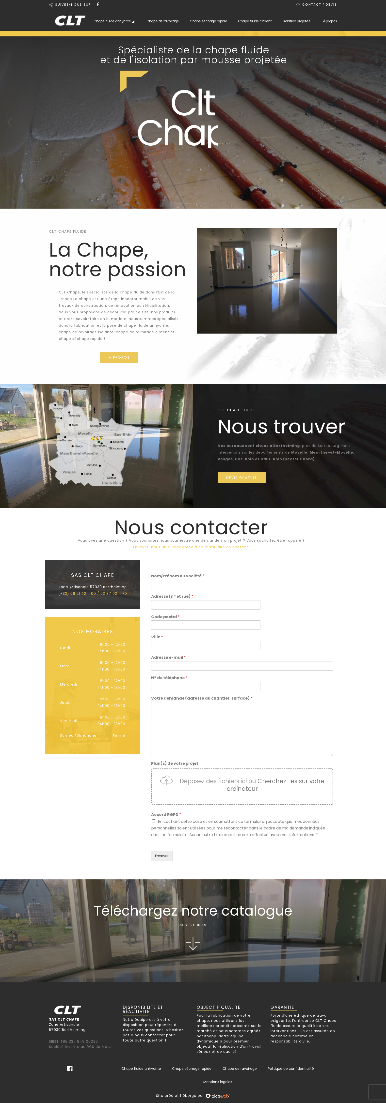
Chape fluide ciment (255, 21)
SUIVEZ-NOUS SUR (73, 4)
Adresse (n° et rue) (172, 596)
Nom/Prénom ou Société (177, 576)
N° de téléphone (169, 678)
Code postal (165, 617)
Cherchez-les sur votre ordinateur (275, 785)
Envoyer (162, 855)
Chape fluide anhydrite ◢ (114, 21)
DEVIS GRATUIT (241, 477)
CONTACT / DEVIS (319, 4)
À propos (330, 21)
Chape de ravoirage (162, 21)
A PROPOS (119, 357)
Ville (157, 637)
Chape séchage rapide (208, 21)
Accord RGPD (166, 814)
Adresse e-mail (168, 657)
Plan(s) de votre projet (174, 763)
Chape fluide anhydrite (141, 1068)
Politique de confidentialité (291, 1068)
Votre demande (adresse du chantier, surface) (201, 698)
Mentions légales (217, 1081)
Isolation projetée (297, 21)
